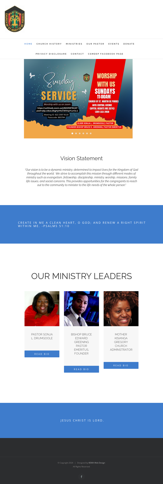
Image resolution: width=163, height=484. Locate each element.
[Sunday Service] (81, 99)
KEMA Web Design (97, 462)
